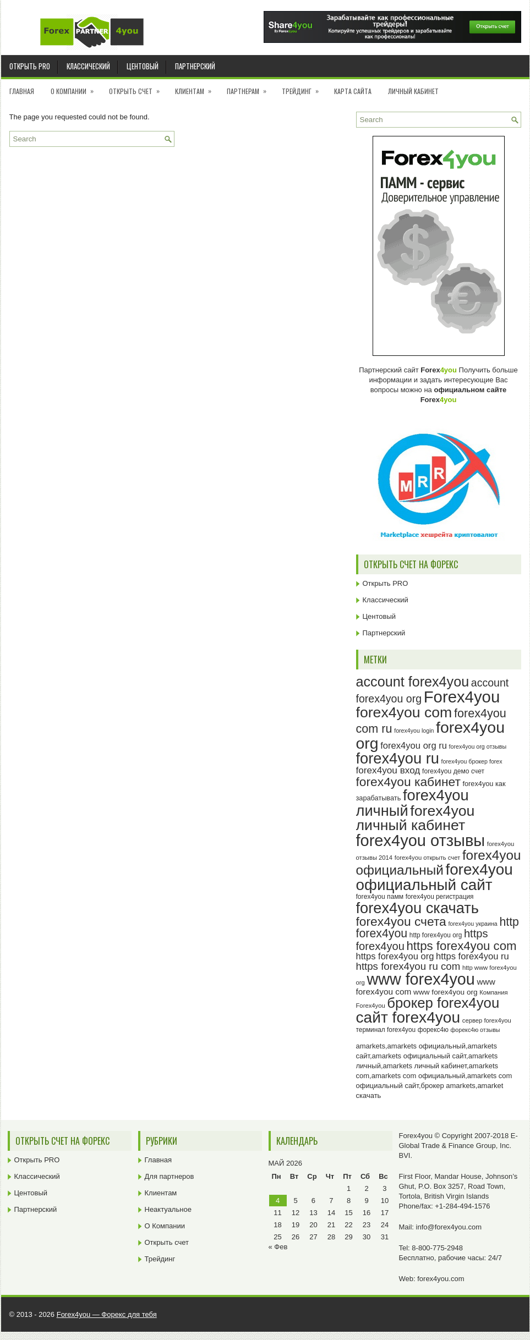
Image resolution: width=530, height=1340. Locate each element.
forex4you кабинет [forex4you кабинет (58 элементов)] (408, 782)
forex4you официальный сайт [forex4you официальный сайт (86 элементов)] (434, 877)
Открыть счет (138, 87)
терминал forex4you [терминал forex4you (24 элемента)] (386, 1030)
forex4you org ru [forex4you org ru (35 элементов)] (413, 745)
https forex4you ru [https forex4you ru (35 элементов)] (472, 956)
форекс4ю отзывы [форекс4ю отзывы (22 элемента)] (475, 1029)
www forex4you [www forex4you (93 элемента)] (420, 979)
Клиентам (196, 87)
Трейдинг (304, 87)
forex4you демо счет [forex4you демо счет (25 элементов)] (453, 771)
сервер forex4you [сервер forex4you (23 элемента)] (486, 1020)
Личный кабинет (413, 91)
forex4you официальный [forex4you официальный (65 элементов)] (438, 862)
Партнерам (250, 87)
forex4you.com (440, 1279)
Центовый (143, 66)
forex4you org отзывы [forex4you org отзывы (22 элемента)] (478, 746)
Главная (21, 91)
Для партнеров (169, 1176)
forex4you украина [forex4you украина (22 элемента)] (472, 923)
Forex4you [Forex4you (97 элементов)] (462, 697)
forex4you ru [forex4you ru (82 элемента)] (397, 758)
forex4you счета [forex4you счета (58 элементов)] (401, 921)
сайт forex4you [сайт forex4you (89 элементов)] (408, 1017)
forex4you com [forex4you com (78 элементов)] (404, 712)
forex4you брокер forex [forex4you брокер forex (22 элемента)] (471, 761)
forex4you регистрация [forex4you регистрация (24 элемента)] (440, 896)
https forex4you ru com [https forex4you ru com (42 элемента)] (408, 966)
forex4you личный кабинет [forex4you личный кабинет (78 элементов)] (415, 818)
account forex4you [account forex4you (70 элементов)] (412, 681)
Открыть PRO (29, 66)
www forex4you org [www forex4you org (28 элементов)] (445, 992)
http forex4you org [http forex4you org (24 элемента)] (435, 935)
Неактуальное (168, 1209)
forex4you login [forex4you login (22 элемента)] (414, 730)
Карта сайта (352, 91)
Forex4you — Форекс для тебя (107, 1314)
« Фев (278, 1247)
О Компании (76, 87)
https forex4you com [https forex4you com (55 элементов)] (462, 946)
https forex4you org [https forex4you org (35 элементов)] (395, 956)
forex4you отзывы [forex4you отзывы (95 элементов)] (420, 840)
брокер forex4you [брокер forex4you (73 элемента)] (443, 1003)
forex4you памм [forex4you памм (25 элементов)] (380, 896)
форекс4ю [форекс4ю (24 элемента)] (433, 1030)
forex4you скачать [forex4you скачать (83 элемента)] (417, 907)
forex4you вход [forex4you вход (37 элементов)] (388, 770)
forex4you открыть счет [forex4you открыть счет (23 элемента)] (428, 857)
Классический (88, 66)
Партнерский (195, 66)
